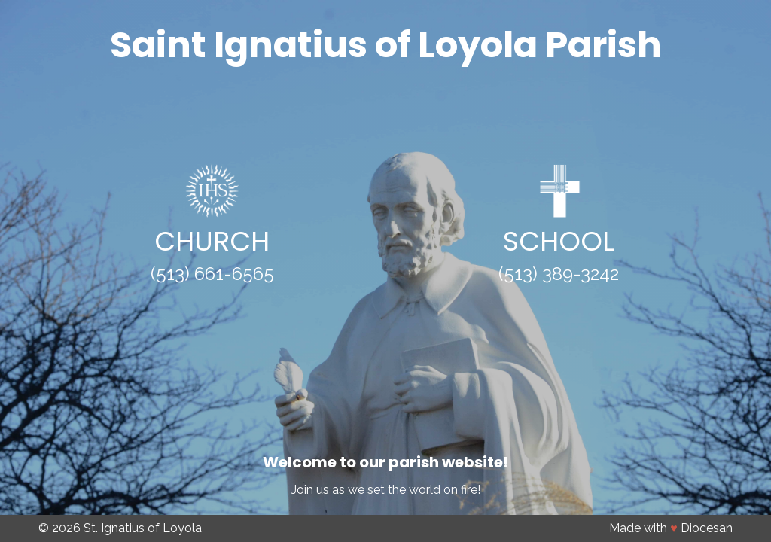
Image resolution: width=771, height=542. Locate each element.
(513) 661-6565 (212, 274)
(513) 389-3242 (558, 274)
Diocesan (707, 528)
